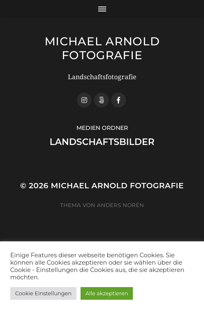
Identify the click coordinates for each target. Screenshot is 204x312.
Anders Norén (120, 205)
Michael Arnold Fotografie (102, 48)
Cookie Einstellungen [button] (43, 293)
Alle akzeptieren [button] (106, 293)
